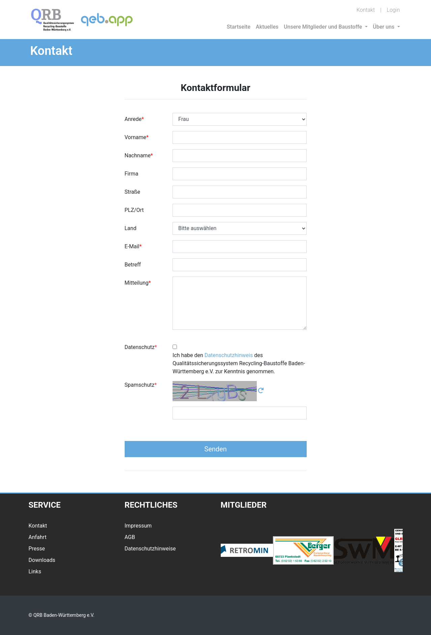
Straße (133, 192)
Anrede (133, 119)
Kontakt (366, 10)
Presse (37, 548)
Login (393, 10)
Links (35, 571)
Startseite (238, 27)
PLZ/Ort (134, 210)
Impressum (138, 525)
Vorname (135, 137)
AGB (130, 537)
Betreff (133, 264)
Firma (131, 173)
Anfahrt (38, 537)
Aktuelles (267, 27)
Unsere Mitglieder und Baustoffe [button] (323, 27)
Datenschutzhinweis (229, 355)
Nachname (138, 155)
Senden (215, 449)
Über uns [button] (384, 27)
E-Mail (132, 246)
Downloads (42, 560)
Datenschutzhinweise (150, 548)
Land (130, 228)
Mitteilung (137, 283)
